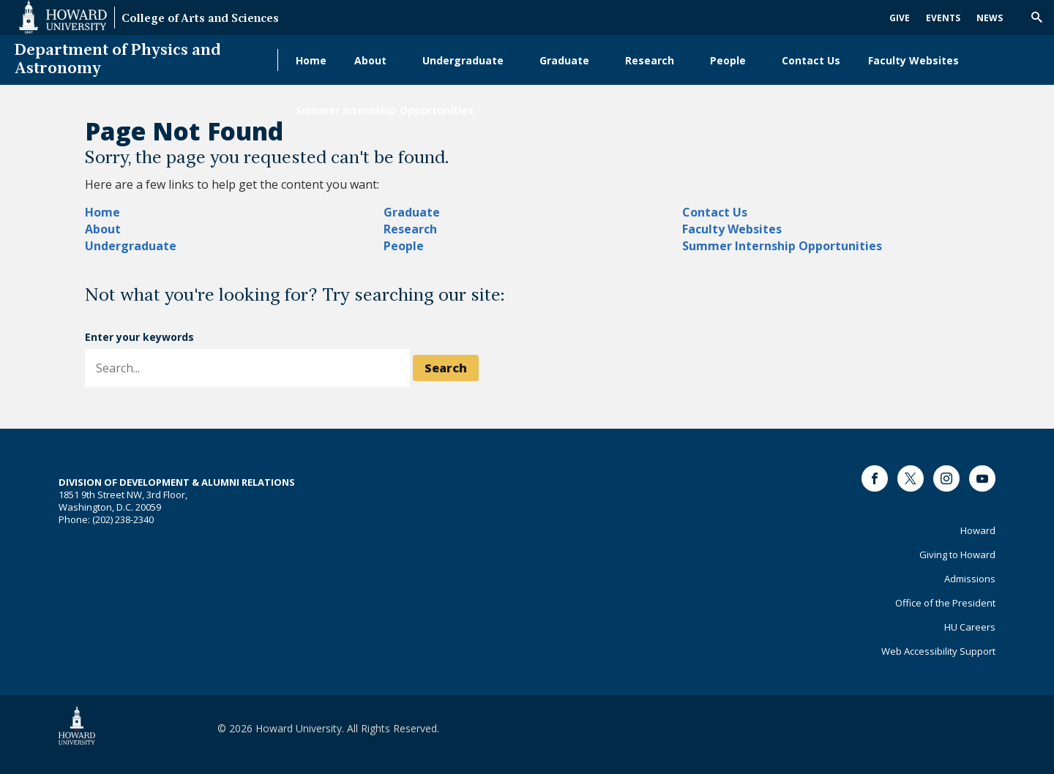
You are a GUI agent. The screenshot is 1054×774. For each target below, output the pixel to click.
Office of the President (945, 602)
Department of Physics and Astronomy (117, 60)
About (370, 60)
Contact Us (811, 60)
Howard (977, 530)
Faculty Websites (913, 60)
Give (899, 18)
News (989, 18)
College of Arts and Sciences (200, 19)
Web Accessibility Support (938, 651)
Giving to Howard (957, 554)
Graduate (564, 60)
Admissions (969, 578)
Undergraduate (463, 60)
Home (311, 60)
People (728, 60)
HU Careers (969, 627)
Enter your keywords (139, 337)
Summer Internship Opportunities (385, 110)
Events (943, 18)
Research (649, 60)
